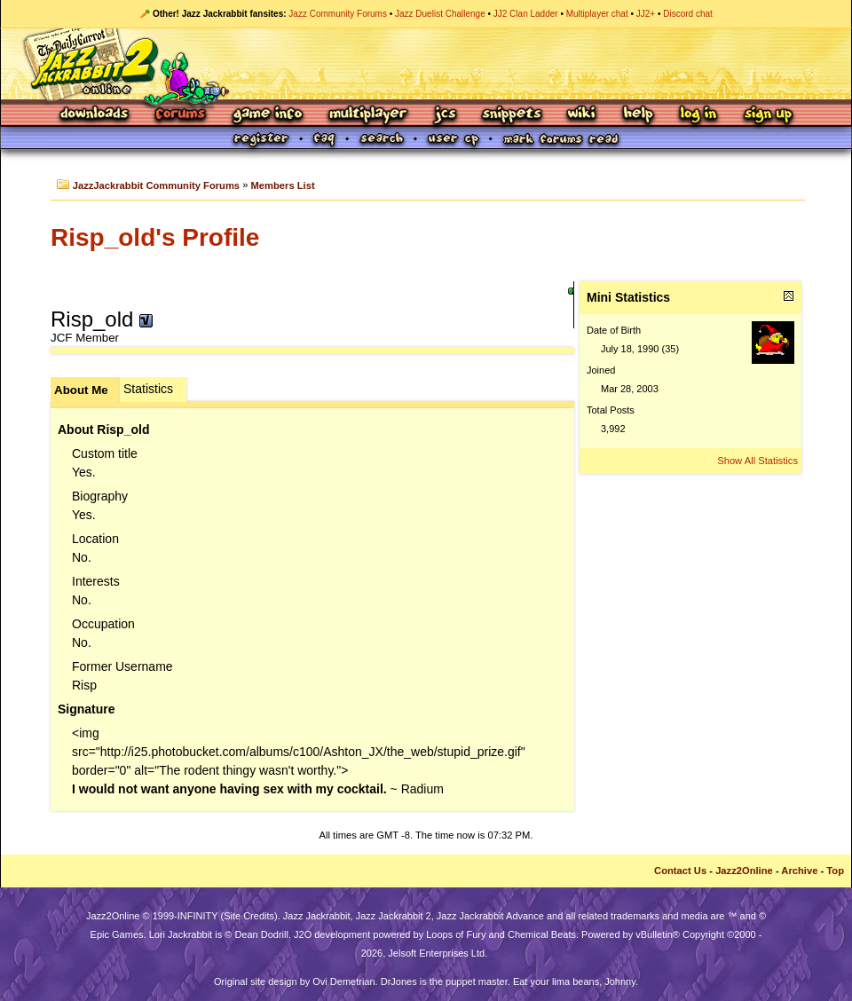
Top (835, 870)
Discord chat (688, 14)
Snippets (512, 115)
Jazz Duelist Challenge (440, 14)
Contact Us (680, 870)
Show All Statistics (757, 460)
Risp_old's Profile (155, 237)
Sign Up (767, 115)
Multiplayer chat (597, 14)
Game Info (267, 115)
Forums (181, 115)
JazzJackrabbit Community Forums (156, 185)
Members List (283, 185)
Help (638, 115)
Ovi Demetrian (343, 981)
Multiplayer (368, 115)
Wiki (582, 115)
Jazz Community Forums (337, 14)
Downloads (95, 115)
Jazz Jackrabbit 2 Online (425, 63)
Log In (698, 115)
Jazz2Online (744, 870)
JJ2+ (645, 14)
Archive (799, 870)
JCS (445, 115)
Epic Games (117, 934)
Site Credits (249, 915)
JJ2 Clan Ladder (525, 14)
